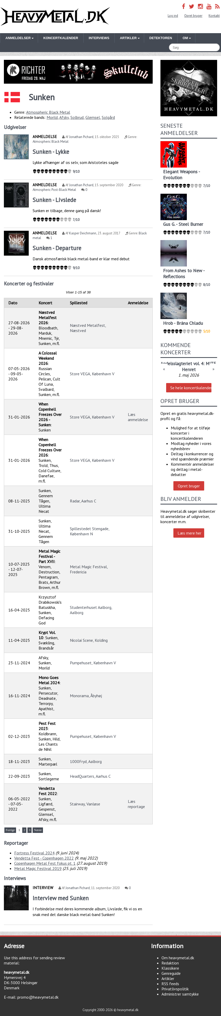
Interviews (99, 38)
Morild (52, 117)
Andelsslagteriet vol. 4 (181, 363)
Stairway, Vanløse (85, 803)
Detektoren (160, 38)
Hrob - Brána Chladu (183, 323)
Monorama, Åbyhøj (86, 695)
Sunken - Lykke (51, 151)
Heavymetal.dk (55, 16)
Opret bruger (193, 15)
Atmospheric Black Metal (48, 112)
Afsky (64, 117)
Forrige (10, 830)
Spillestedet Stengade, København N (89, 531)
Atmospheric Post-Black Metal (54, 190)
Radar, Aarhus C (83, 500)
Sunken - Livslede (54, 200)
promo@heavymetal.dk (37, 997)
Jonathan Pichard (81, 137)
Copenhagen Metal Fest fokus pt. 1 (45, 863)
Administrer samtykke (180, 994)
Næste (38, 830)
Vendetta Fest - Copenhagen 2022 (44, 858)
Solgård (108, 117)
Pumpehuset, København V (93, 662)
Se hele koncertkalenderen (190, 387)
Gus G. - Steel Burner (183, 224)
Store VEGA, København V (92, 373)
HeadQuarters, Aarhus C (90, 776)
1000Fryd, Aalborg (86, 761)
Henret (189, 369)
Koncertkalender (60, 38)
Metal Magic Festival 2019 (38, 868)
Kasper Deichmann (82, 233)
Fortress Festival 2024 (34, 852)
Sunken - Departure (57, 248)
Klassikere (170, 968)
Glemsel (92, 117)
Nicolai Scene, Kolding (89, 640)
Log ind (173, 15)
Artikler (167, 978)
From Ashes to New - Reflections (183, 273)
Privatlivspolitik (175, 988)
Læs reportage (136, 804)
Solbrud (77, 117)
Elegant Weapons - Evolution (181, 175)
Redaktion (170, 962)
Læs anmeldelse (138, 417)
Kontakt (214, 15)
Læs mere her (189, 533)
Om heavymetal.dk (177, 957)
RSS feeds (170, 983)
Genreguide (171, 973)
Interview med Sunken (61, 898)
